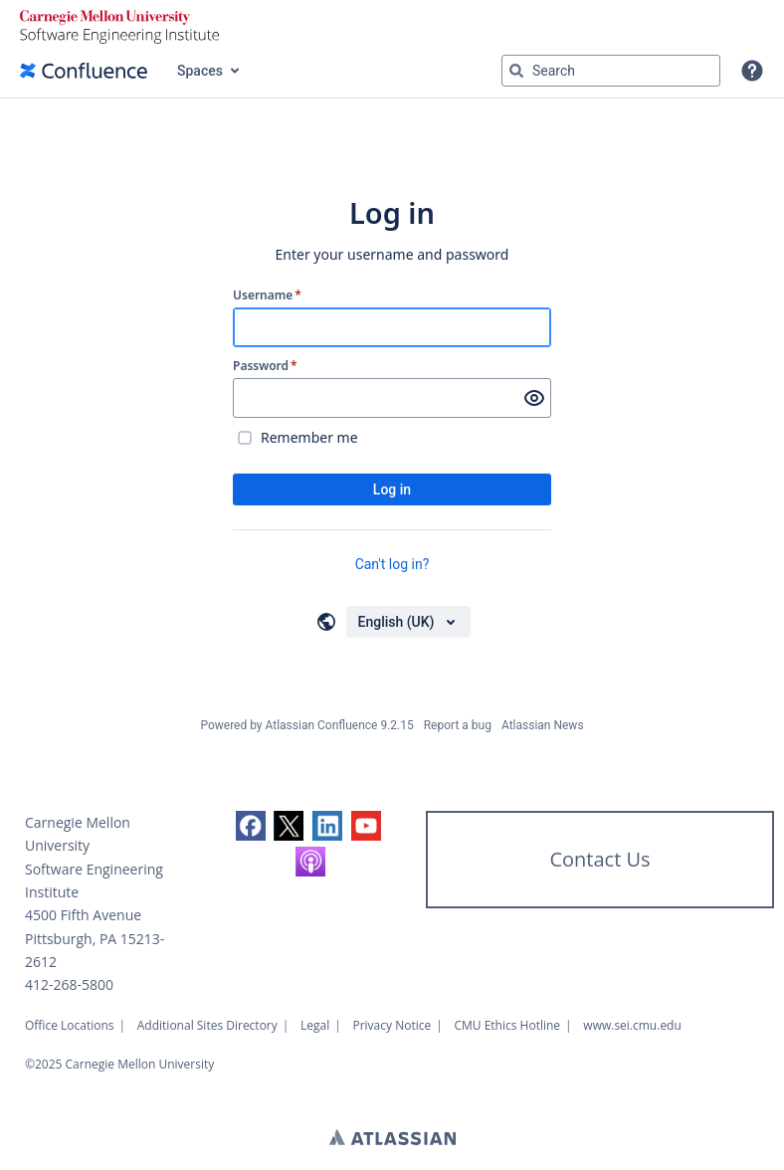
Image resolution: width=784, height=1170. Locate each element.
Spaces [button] (200, 71)
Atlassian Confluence (322, 725)
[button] (752, 71)
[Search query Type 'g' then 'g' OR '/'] (610, 71)
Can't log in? (392, 564)
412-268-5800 (69, 984)
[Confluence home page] (83, 71)
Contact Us (599, 859)
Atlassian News (542, 725)
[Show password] (534, 398)
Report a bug (457, 725)
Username (267, 295)
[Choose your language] (408, 622)
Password (265, 366)
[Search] (516, 71)
